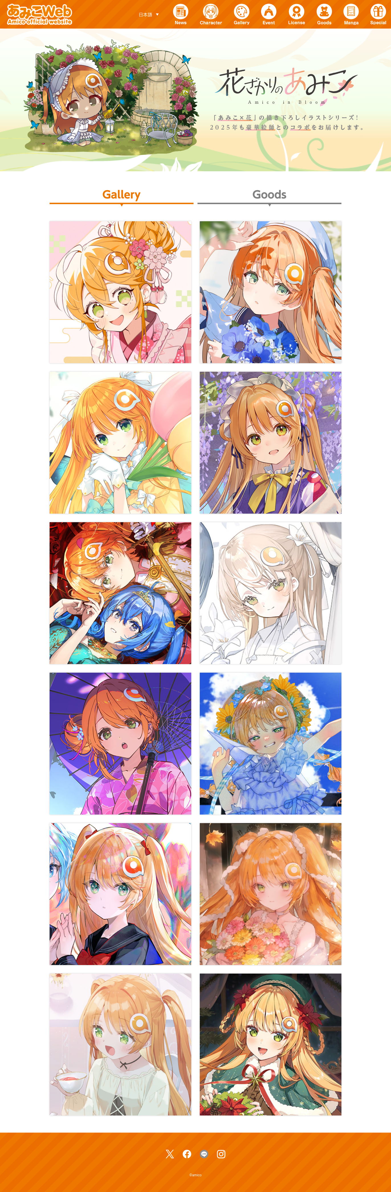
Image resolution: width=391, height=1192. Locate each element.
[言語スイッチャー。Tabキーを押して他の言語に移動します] (148, 14)
